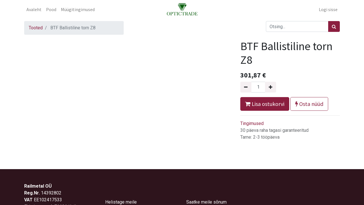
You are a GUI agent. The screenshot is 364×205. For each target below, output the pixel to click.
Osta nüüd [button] (309, 103)
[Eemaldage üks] (245, 87)
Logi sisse (328, 9)
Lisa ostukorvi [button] (264, 103)
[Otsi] (334, 26)
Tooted (36, 27)
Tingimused (252, 123)
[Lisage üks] (270, 87)
